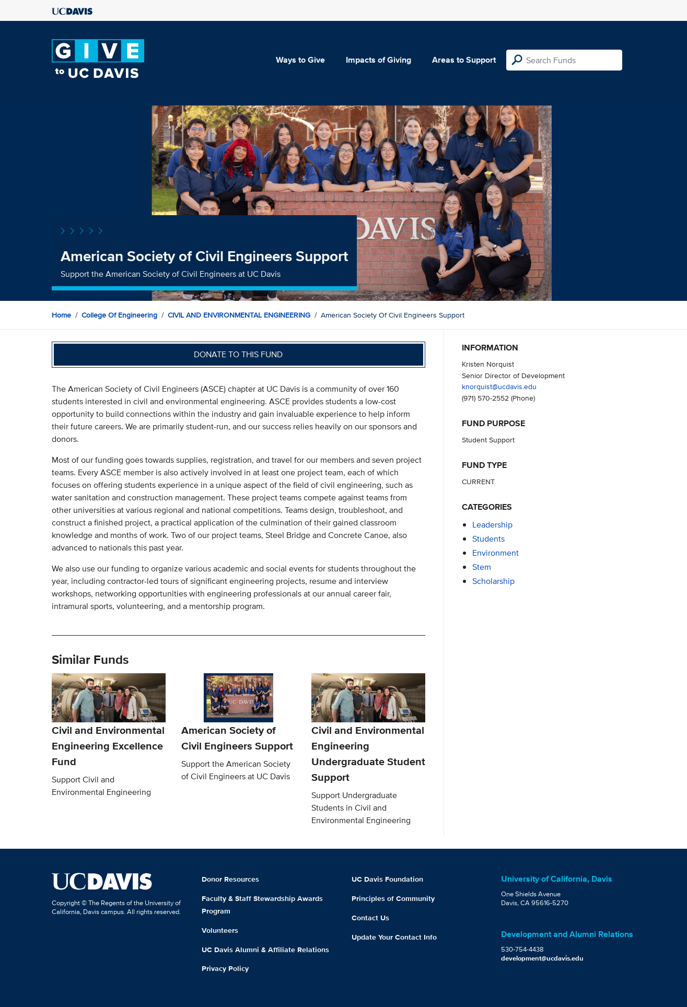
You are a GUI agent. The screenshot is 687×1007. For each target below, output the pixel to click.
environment (495, 553)
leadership (492, 525)
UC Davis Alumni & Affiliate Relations (265, 949)
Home (61, 315)
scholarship (493, 581)
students (488, 539)
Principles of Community (393, 898)
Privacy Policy (225, 968)
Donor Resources (230, 879)
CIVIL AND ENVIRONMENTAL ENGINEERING (239, 315)
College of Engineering (119, 315)
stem (481, 567)
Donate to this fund (238, 354)
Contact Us (370, 917)
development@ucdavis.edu (542, 958)
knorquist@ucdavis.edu (499, 386)
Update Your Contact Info (394, 937)
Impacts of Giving (378, 60)
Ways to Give (300, 60)
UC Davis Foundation (387, 879)
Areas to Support (464, 60)
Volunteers (220, 930)
